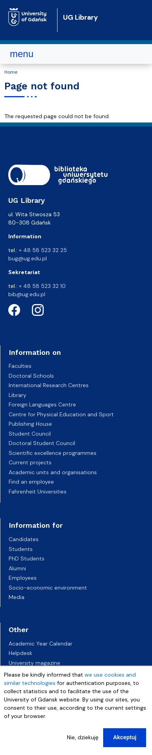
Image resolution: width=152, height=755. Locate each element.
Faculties (20, 365)
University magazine (34, 662)
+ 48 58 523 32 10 (42, 285)
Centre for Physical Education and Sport (61, 414)
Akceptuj (124, 737)
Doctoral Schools (31, 375)
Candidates (24, 539)
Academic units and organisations (53, 472)
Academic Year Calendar (40, 643)
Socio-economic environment (48, 587)
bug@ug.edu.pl (27, 258)
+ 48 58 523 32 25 (43, 250)
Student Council (30, 433)
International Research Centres (49, 385)
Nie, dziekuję (82, 737)
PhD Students (26, 558)
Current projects (30, 462)
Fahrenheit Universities (38, 491)
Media (16, 597)
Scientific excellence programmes (52, 452)
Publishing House (30, 423)
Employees (23, 577)
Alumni (17, 568)
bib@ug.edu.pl (26, 294)
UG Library (80, 17)
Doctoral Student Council (42, 443)
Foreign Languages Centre (42, 404)
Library (17, 395)
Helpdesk (20, 653)
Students (21, 549)
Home (10, 72)
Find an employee (31, 481)
